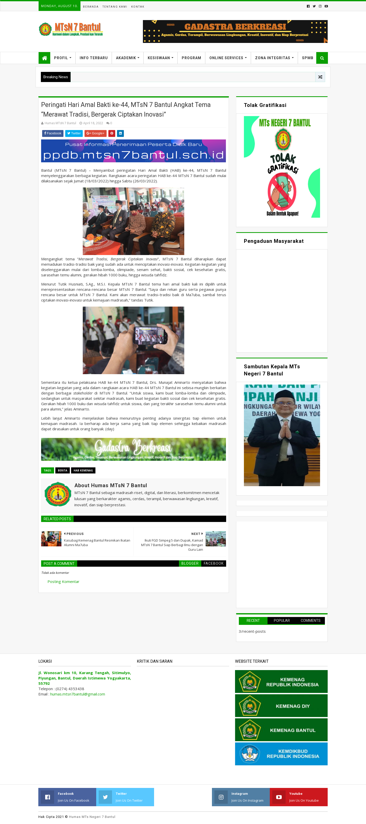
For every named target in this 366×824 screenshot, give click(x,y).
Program (191, 58)
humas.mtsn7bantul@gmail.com (77, 693)
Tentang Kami (115, 6)
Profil (61, 58)
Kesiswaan (159, 58)
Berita (62, 470)
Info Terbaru (94, 58)
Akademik (126, 58)
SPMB (307, 58)
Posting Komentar (63, 581)
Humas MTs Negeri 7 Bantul (92, 817)
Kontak (137, 6)
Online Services (226, 58)
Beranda (91, 6)
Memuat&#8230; (282, 300)
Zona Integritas (272, 58)
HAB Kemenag (83, 470)
